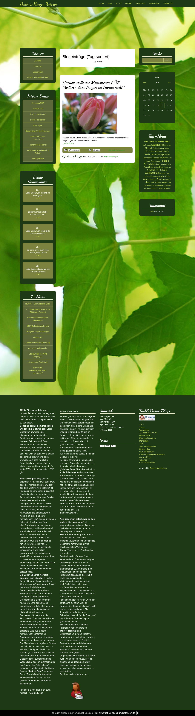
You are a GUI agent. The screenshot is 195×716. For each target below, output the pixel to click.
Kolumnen (37, 66)
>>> (169, 82)
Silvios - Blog (144, 449)
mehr (38, 198)
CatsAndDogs (145, 457)
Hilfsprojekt (37, 125)
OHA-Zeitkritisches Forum (38, 326)
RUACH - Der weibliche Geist (37, 304)
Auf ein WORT (38, 103)
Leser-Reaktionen (37, 120)
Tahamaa (143, 460)
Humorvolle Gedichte (38, 145)
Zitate (152, 211)
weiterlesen (69, 143)
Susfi (141, 424)
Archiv (118, 3)
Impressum (140, 3)
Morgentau (143, 441)
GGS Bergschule (146, 452)
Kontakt (128, 3)
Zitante (142, 427)
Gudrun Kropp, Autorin (38, 4)
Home (101, 3)
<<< (145, 82)
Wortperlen (144, 430)
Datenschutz (154, 3)
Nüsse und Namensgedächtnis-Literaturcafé (37, 370)
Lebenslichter (145, 435)
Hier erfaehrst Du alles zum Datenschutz (114, 713)
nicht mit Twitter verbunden (89, 150)
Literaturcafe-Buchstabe (38, 362)
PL (117, 156)
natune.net (37, 337)
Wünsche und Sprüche (37, 348)
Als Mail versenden (116, 150)
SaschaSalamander (147, 446)
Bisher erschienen (37, 114)
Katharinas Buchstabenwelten (152, 454)
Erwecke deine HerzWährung (37, 343)
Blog (110, 3)
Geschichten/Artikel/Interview (37, 131)
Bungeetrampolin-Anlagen (38, 331)
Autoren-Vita (38, 109)
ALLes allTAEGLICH (148, 433)
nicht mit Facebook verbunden (65, 150)
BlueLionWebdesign (158, 468)
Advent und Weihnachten (37, 77)
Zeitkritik (37, 61)
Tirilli (141, 444)
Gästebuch (168, 3)
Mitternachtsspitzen (147, 438)
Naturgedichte (38, 159)
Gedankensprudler (147, 463)
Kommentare (109, 156)
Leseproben (38, 72)
